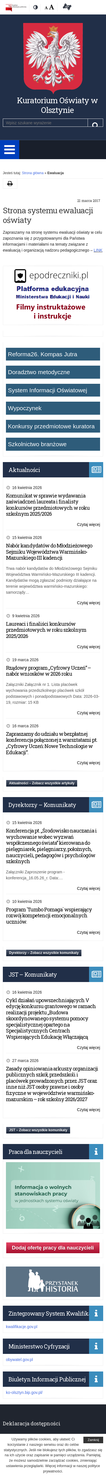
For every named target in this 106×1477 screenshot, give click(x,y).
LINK (98, 250)
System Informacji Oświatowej (47, 390)
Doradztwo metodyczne (39, 372)
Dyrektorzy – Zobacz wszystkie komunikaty (44, 953)
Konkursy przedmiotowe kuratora (51, 426)
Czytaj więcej (88, 525)
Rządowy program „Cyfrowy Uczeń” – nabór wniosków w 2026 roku (48, 670)
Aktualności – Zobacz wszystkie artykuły (41, 783)
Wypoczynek (25, 408)
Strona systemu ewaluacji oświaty (48, 215)
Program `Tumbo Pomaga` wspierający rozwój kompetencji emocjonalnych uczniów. (49, 915)
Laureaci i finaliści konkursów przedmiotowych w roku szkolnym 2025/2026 (46, 629)
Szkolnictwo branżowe (37, 444)
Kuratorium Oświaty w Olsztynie (57, 105)
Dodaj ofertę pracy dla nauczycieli (53, 1248)
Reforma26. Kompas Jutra (42, 354)
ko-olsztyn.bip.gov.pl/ (24, 1392)
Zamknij (93, 1440)
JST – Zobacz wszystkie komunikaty (38, 1130)
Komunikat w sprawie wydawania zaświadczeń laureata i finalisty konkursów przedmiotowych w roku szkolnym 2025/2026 (48, 504)
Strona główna (33, 173)
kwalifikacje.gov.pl (21, 1326)
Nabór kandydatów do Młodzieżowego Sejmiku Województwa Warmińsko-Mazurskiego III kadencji (49, 551)
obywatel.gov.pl (19, 1359)
